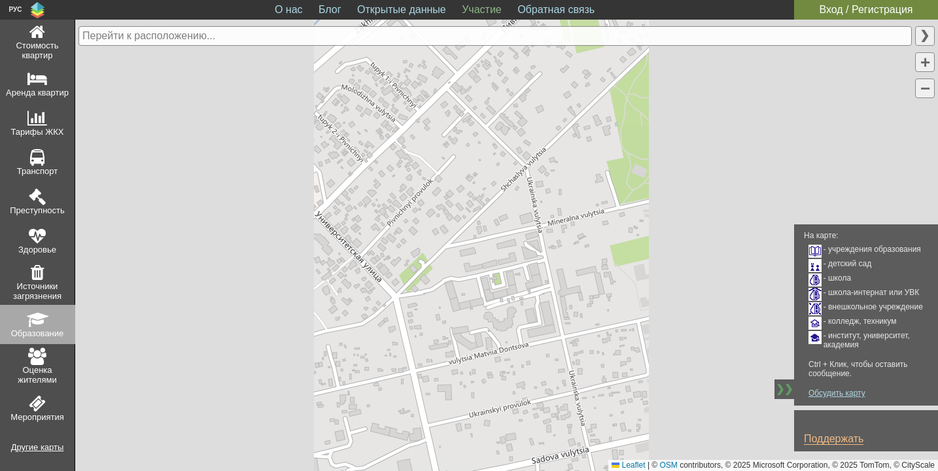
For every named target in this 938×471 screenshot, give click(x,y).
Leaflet (628, 465)
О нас (289, 9)
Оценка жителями (37, 375)
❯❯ (784, 388)
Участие (482, 9)
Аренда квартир (37, 92)
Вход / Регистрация (865, 9)
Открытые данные (401, 9)
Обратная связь (556, 9)
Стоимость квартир (37, 50)
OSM (669, 465)
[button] (925, 62)
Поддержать (833, 438)
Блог (330, 9)
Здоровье (37, 249)
